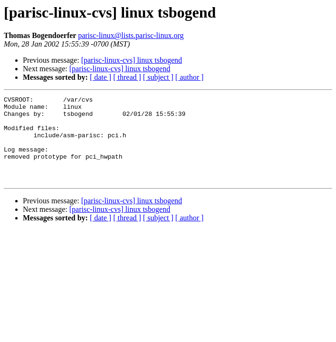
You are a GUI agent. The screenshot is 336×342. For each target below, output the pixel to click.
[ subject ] (158, 77)
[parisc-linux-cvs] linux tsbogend (131, 60)
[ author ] (189, 77)
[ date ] (100, 77)
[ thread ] (127, 77)
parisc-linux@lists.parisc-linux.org (130, 35)
